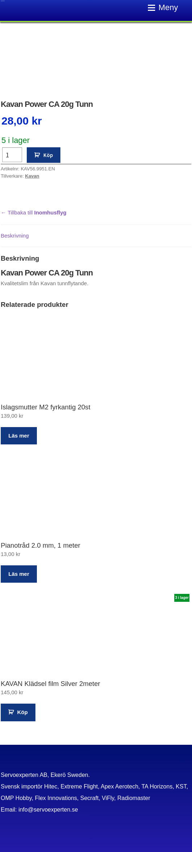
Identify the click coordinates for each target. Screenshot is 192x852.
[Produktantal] (12, 154)
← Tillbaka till (34, 212)
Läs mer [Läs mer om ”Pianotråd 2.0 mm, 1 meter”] (18, 574)
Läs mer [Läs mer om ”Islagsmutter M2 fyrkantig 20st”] (18, 435)
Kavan (32, 176)
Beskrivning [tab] (15, 235)
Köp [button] (22, 712)
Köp (48, 155)
